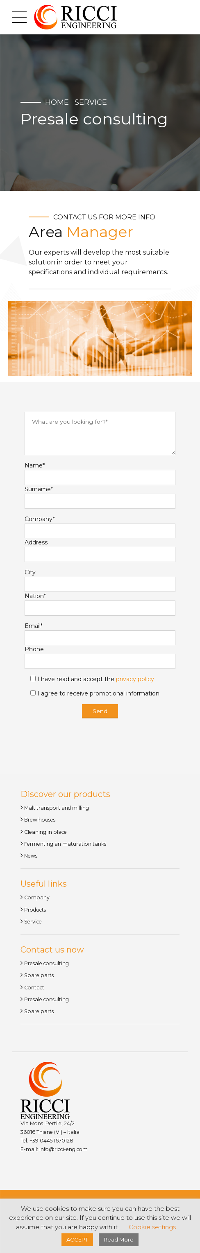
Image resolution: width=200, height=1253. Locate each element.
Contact (34, 989)
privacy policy (135, 680)
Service (91, 102)
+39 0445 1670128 (50, 1142)
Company (37, 899)
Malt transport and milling (56, 809)
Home (57, 102)
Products (35, 911)
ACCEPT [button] (77, 1239)
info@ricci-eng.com (63, 1150)
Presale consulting (46, 965)
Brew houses (39, 821)
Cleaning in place (45, 833)
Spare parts (39, 976)
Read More (119, 1239)
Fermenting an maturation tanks (65, 845)
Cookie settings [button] (152, 1227)
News (30, 857)
